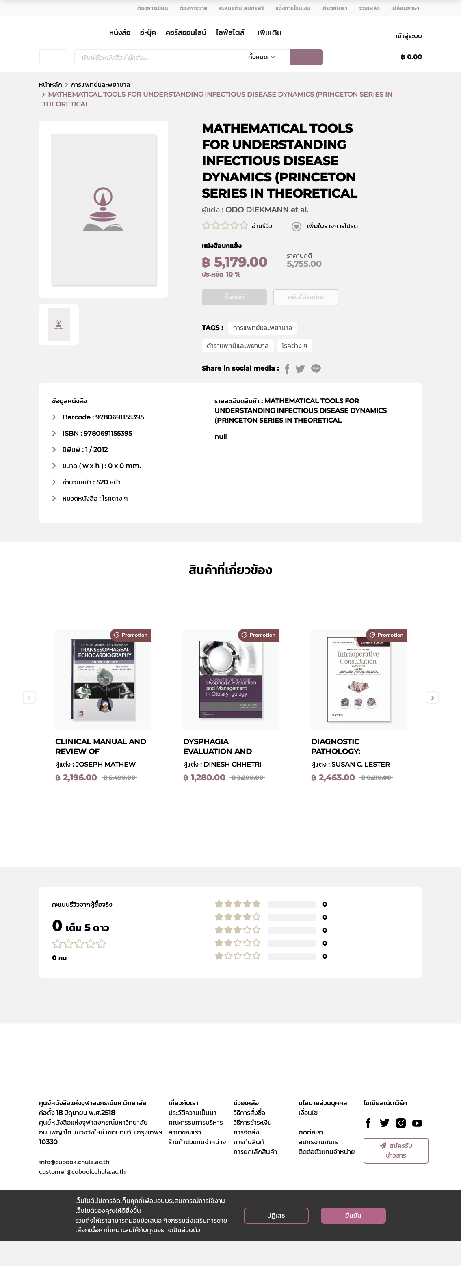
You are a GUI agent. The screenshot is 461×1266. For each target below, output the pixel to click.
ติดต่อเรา (311, 1157)
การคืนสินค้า (250, 1167)
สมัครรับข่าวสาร (396, 1175)
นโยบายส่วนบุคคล (323, 1128)
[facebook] (290, 393)
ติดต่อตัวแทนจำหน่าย (327, 1176)
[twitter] (303, 393)
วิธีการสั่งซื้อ (249, 1137)
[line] (319, 393)
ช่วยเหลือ (246, 1128)
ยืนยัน (353, 1240)
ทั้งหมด (258, 57)
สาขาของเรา (185, 1157)
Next (432, 722)
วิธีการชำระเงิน (253, 1147)
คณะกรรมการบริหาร (196, 1147)
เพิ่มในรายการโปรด (332, 226)
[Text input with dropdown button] (150, 57)
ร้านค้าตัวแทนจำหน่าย (197, 1167)
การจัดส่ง (246, 1157)
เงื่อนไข (308, 1137)
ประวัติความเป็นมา (192, 1137)
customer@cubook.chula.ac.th (82, 1196)
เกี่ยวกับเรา (183, 1128)
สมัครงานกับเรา (320, 1167)
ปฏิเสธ (276, 1240)
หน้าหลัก (50, 85)
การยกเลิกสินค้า (255, 1176)
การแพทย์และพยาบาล (100, 85)
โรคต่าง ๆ (294, 370)
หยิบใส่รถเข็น (306, 322)
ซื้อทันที (234, 322)
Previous (29, 722)
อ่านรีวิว (262, 226)
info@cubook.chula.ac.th (74, 1186)
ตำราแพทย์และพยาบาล (238, 370)
